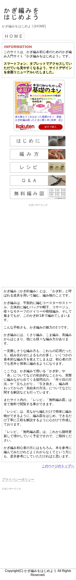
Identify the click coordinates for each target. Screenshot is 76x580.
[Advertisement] (38, 245)
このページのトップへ (58, 466)
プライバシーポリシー (18, 479)
